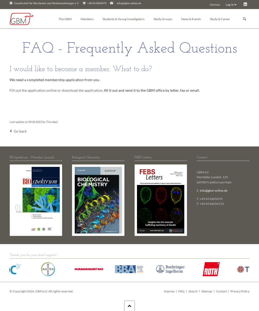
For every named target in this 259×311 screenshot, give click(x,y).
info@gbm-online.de (129, 3)
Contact (221, 291)
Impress (169, 291)
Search (193, 291)
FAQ (181, 291)
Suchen (244, 19)
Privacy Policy (240, 291)
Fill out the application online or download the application (56, 90)
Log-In (230, 4)
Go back (20, 131)
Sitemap (206, 291)
